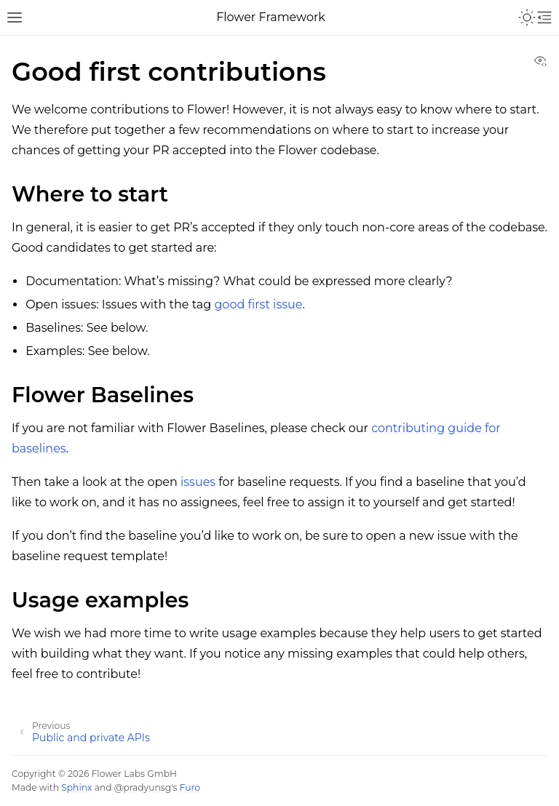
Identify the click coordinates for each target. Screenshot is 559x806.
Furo (190, 787)
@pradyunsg (142, 787)
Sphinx (76, 787)
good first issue (258, 304)
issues (198, 482)
